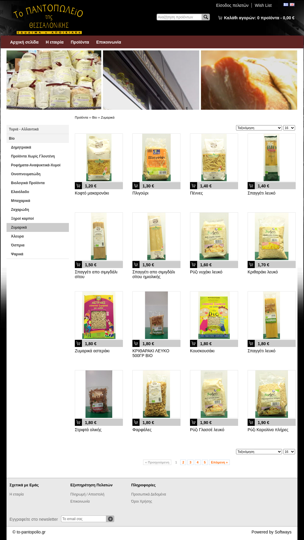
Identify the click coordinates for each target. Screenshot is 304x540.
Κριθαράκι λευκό (263, 272)
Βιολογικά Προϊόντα (28, 183)
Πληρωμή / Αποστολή (87, 494)
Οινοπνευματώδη (25, 174)
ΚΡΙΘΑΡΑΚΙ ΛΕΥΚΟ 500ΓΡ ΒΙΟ (150, 353)
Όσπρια (17, 245)
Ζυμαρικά (19, 227)
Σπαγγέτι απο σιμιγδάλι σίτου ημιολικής (153, 274)
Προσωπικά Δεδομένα (148, 494)
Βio (12, 138)
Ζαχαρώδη (20, 210)
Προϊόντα (80, 42)
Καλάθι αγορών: (259, 17)
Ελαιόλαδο (20, 192)
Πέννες (196, 193)
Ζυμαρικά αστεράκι (92, 350)
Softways (283, 532)
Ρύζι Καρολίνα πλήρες (268, 429)
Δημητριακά (21, 147)
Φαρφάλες (141, 429)
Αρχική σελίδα (24, 42)
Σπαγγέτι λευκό (262, 193)
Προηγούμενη (157, 462)
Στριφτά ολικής (88, 429)
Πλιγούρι (140, 193)
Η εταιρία (55, 42)
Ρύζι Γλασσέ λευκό (207, 429)
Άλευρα (17, 236)
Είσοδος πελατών (232, 5)
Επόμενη (219, 462)
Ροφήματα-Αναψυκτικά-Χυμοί (36, 165)
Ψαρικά (17, 254)
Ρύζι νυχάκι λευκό (206, 272)
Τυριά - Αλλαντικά (24, 129)
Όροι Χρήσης (141, 501)
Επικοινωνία (108, 42)
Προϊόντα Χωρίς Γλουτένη (33, 156)
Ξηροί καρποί (22, 218)
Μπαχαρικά (20, 201)
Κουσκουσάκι (202, 350)
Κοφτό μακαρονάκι (92, 193)
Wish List (263, 5)
